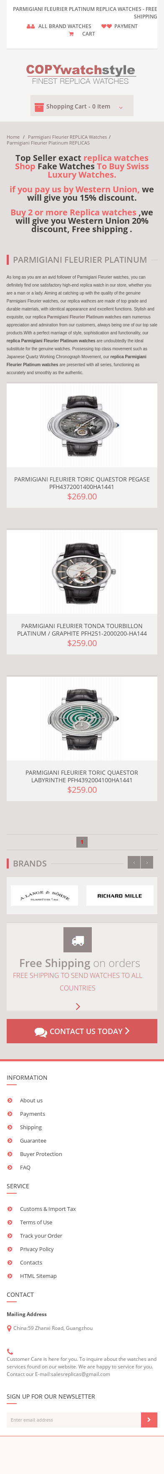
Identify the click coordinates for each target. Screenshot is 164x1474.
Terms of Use (36, 1222)
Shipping (31, 1127)
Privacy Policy (37, 1249)
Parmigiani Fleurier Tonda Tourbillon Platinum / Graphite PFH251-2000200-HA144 (82, 629)
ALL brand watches (64, 26)
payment (126, 26)
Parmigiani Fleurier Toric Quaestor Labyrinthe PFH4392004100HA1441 (81, 776)
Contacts (31, 1262)
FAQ (25, 1167)
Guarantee (33, 1140)
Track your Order (41, 1235)
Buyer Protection (41, 1154)
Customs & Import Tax (48, 1209)
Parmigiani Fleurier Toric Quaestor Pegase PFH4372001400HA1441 (82, 483)
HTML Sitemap (38, 1276)
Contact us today (82, 1032)
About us (31, 1100)
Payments (32, 1113)
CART (88, 33)
